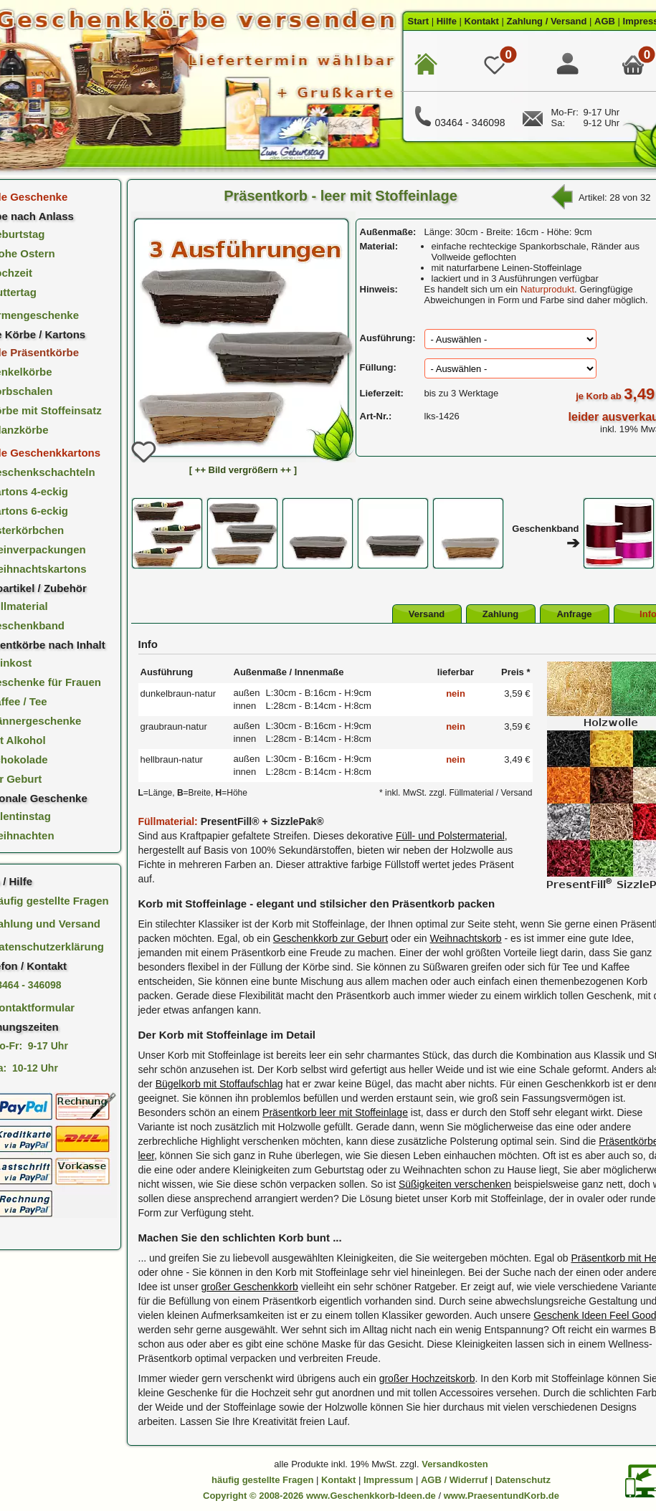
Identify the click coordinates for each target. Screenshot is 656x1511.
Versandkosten (455, 1464)
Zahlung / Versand (547, 21)
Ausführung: (388, 338)
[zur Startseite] (425, 64)
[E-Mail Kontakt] (533, 123)
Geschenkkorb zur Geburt (330, 938)
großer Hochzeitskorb (427, 1378)
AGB (604, 21)
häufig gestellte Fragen (262, 1479)
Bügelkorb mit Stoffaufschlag (219, 1084)
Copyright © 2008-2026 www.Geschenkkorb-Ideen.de (319, 1495)
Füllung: (378, 367)
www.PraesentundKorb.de (501, 1495)
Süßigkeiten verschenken (455, 1184)
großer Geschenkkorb (249, 1286)
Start (418, 21)
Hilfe (447, 21)
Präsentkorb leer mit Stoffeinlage (335, 1112)
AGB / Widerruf (454, 1479)
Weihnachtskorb (466, 938)
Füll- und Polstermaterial (450, 836)
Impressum (388, 1479)
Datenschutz (523, 1479)
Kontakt (482, 21)
